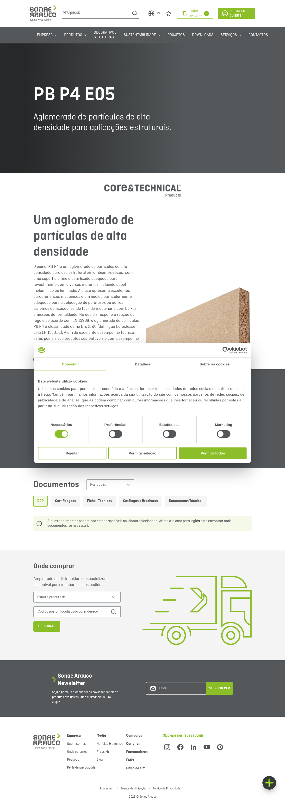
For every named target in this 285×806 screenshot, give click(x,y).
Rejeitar (72, 453)
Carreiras (133, 744)
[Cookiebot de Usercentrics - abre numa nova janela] (226, 350)
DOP (40, 501)
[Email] (178, 688)
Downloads (202, 35)
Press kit (103, 752)
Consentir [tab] (70, 364)
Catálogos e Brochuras (140, 501)
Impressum (107, 789)
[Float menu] (269, 783)
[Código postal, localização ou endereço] (72, 611)
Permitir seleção (142, 453)
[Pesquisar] (96, 13)
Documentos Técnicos (186, 501)
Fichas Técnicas (99, 501)
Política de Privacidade (166, 789)
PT (154, 13)
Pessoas (73, 760)
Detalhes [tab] (142, 364)
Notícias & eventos (110, 744)
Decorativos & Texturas (105, 35)
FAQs (130, 760)
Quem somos (76, 744)
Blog (100, 760)
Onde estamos (77, 752)
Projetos (176, 35)
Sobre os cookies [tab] (214, 364)
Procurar (47, 626)
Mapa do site (136, 768)
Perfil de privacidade (81, 767)
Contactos (258, 35)
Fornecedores (137, 752)
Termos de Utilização (134, 789)
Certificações (65, 501)
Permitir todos (213, 453)
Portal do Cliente (233, 13)
